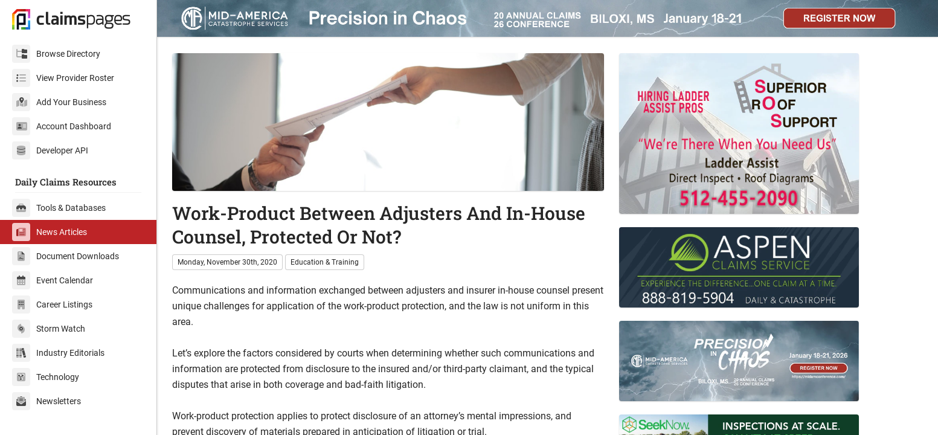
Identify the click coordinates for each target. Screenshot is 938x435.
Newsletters (46, 401)
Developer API (50, 150)
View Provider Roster (63, 78)
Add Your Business (59, 102)
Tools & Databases (59, 208)
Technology (45, 377)
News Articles (49, 232)
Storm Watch (48, 329)
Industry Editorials (58, 353)
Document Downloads (65, 256)
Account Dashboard (61, 126)
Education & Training (325, 262)
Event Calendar (52, 280)
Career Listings (52, 304)
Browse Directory (56, 54)
